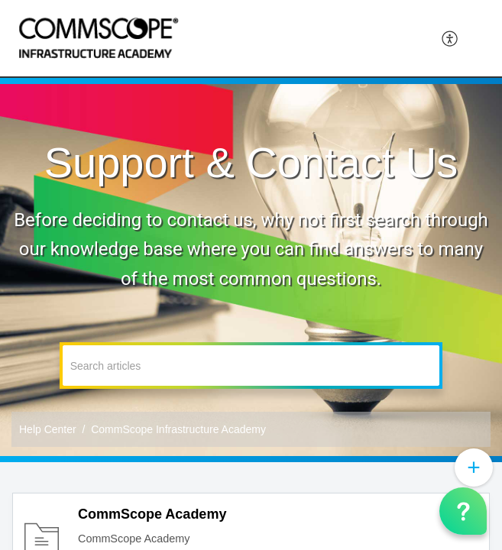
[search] (251, 365)
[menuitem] (450, 38)
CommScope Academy (152, 514)
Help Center (47, 429)
